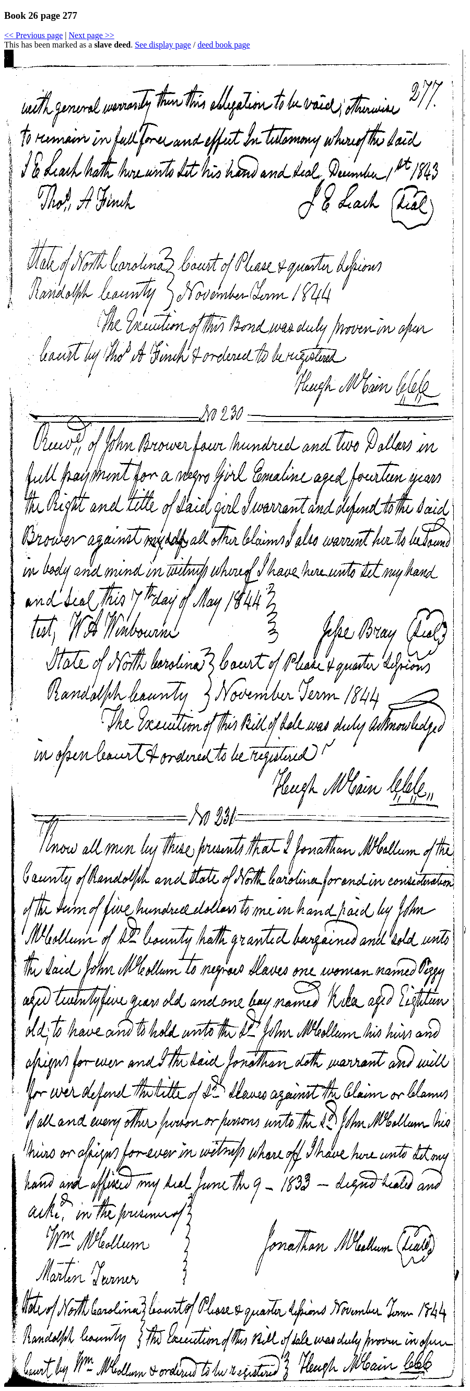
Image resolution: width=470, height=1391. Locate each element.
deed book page (223, 44)
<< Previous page (33, 35)
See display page (163, 44)
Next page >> (91, 35)
